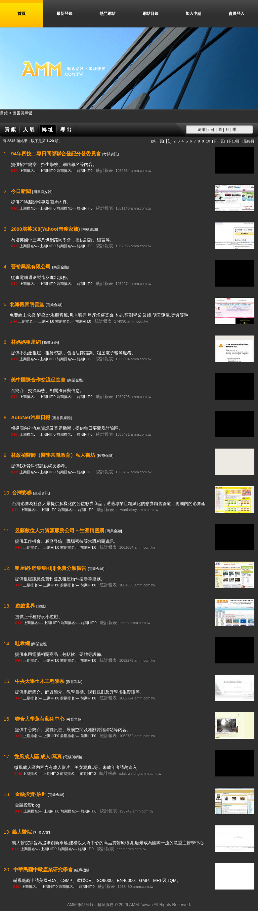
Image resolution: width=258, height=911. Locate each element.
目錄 (4, 113)
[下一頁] (218, 141)
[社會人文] (41, 832)
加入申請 (193, 13)
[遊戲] (41, 606)
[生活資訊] (41, 493)
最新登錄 (64, 13)
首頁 (21, 13)
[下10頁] (233, 141)
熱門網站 (107, 13)
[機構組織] (89, 229)
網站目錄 (150, 13)
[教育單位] (74, 682)
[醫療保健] (105, 455)
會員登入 (236, 13)
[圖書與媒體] (42, 192)
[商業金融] (60, 267)
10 (208, 141)
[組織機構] (82, 870)
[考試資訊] (110, 154)
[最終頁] (248, 141)
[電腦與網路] (73, 757)
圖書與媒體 (22, 113)
